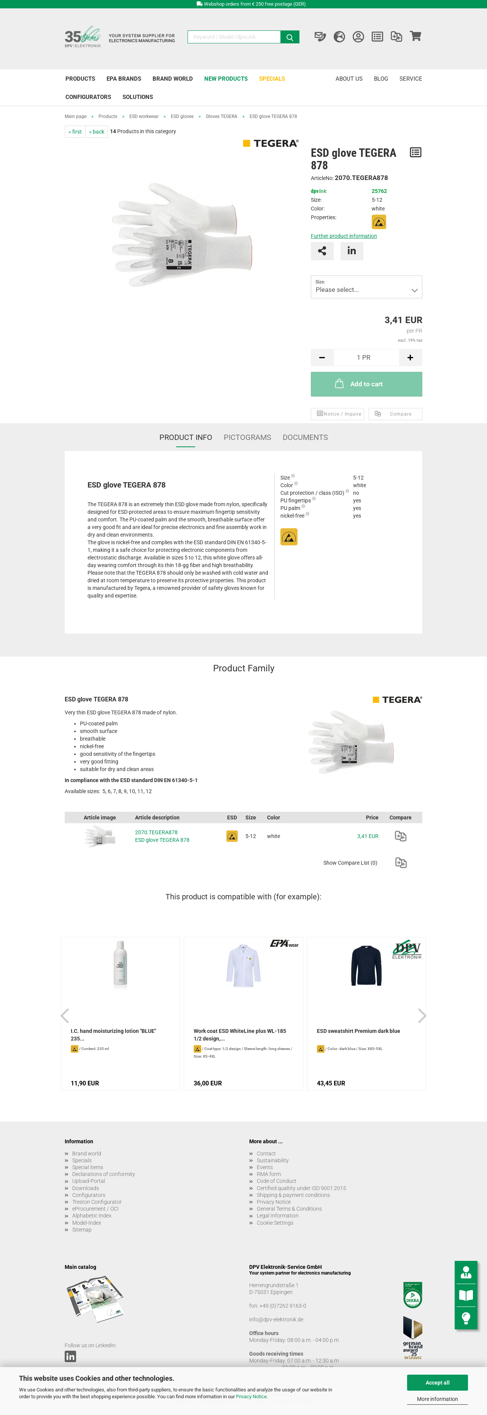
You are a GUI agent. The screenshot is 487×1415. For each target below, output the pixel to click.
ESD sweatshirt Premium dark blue (358, 1031)
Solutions (138, 97)
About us (349, 78)
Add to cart (358, 383)
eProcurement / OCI (95, 1209)
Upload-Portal (88, 1181)
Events (265, 1167)
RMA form (269, 1174)
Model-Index (86, 1223)
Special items (87, 1167)
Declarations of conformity (103, 1174)
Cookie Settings (275, 1223)
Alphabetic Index (91, 1216)
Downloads (85, 1188)
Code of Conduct (276, 1181)
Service (410, 78)
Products (80, 78)
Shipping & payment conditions (293, 1195)
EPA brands (124, 78)
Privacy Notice (251, 1396)
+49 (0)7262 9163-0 (282, 1306)
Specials (272, 78)
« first (75, 132)
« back (96, 132)
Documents (305, 437)
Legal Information (278, 1216)
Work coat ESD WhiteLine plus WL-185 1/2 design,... (240, 1035)
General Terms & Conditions (289, 1209)
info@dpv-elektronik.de (276, 1319)
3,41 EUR (368, 836)
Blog (381, 78)
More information (437, 1399)
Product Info (185, 437)
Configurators (88, 97)
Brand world (173, 78)
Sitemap (82, 1230)
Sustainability (273, 1160)
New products (226, 78)
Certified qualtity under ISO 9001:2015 (301, 1188)
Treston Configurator (97, 1202)
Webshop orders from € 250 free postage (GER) (255, 4)
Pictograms (247, 437)
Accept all (438, 1383)
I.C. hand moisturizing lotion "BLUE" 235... (113, 1035)
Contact (266, 1153)
